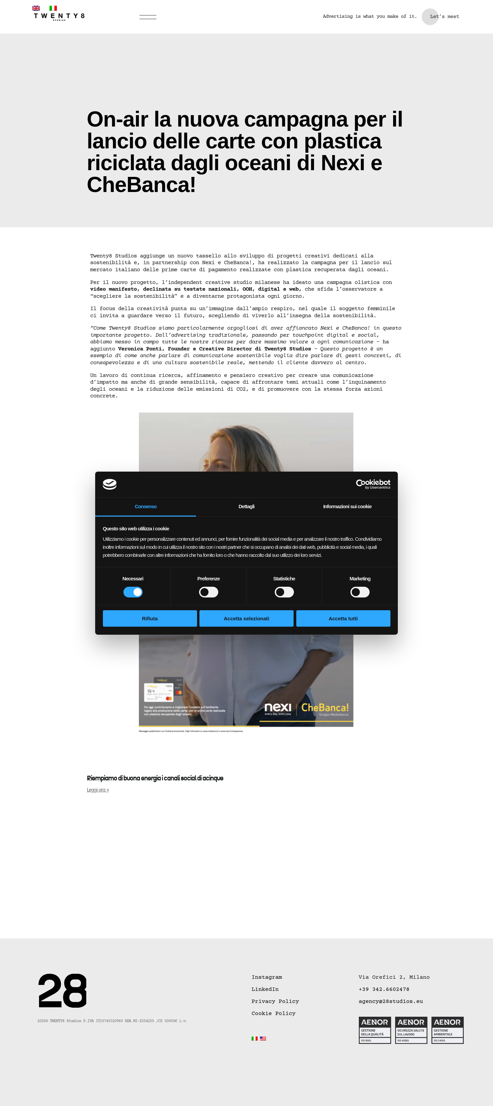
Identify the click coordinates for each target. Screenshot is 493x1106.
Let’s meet (444, 17)
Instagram (267, 977)
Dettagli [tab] (246, 506)
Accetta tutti (343, 618)
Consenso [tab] (146, 506)
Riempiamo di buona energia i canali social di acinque (155, 778)
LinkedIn (265, 990)
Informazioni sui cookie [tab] (347, 506)
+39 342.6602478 (384, 990)
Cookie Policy (274, 1014)
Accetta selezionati (246, 618)
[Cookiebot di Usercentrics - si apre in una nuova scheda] (361, 484)
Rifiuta (150, 618)
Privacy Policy (275, 1002)
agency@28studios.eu (391, 1002)
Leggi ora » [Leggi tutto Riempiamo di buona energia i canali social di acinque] (98, 789)
